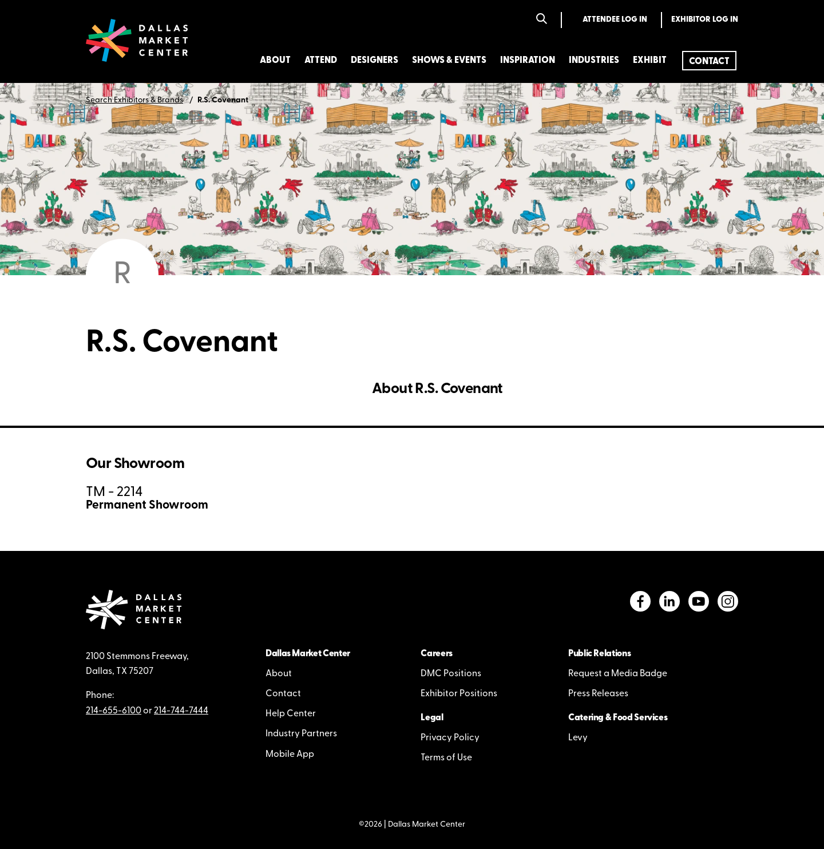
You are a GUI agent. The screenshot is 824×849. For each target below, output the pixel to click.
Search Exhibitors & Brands (134, 100)
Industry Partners (301, 734)
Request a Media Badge (617, 674)
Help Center (291, 714)
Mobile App (290, 754)
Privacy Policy (450, 738)
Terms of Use (446, 758)
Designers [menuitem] (374, 60)
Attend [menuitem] (320, 60)
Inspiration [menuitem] (527, 60)
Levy (578, 738)
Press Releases (598, 694)
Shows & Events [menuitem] (449, 60)
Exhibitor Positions (459, 694)
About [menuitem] (275, 60)
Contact (283, 694)
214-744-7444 (181, 711)
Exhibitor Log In (704, 19)
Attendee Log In (615, 19)
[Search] (541, 19)
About (279, 674)
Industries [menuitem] (594, 60)
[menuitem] (709, 60)
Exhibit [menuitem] (650, 60)
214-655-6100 (113, 711)
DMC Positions (451, 674)
